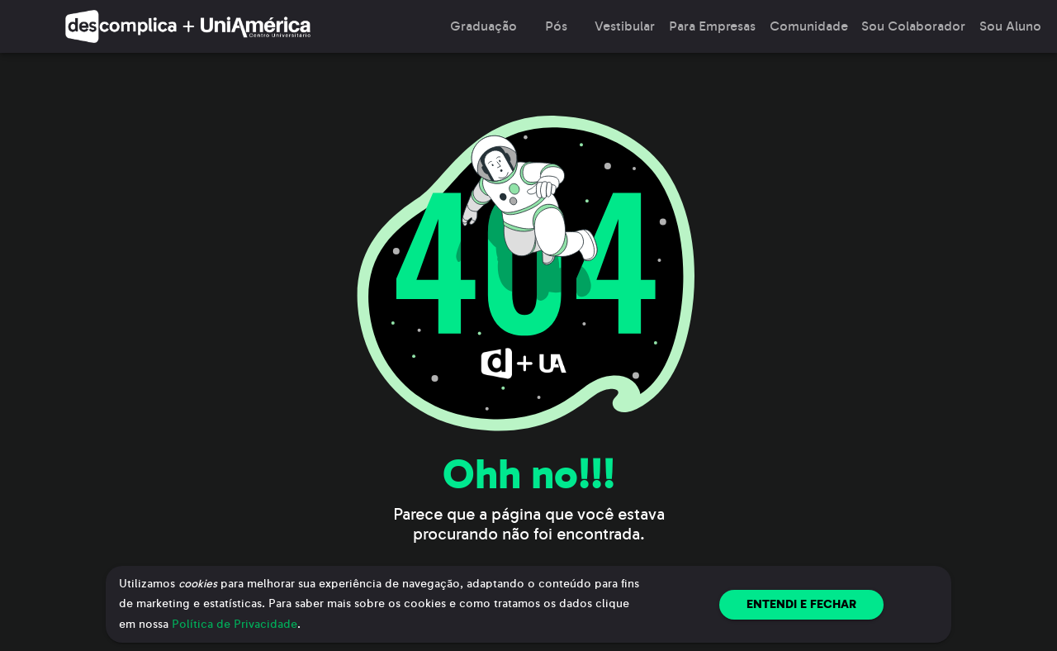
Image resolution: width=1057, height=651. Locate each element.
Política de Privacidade (234, 624)
